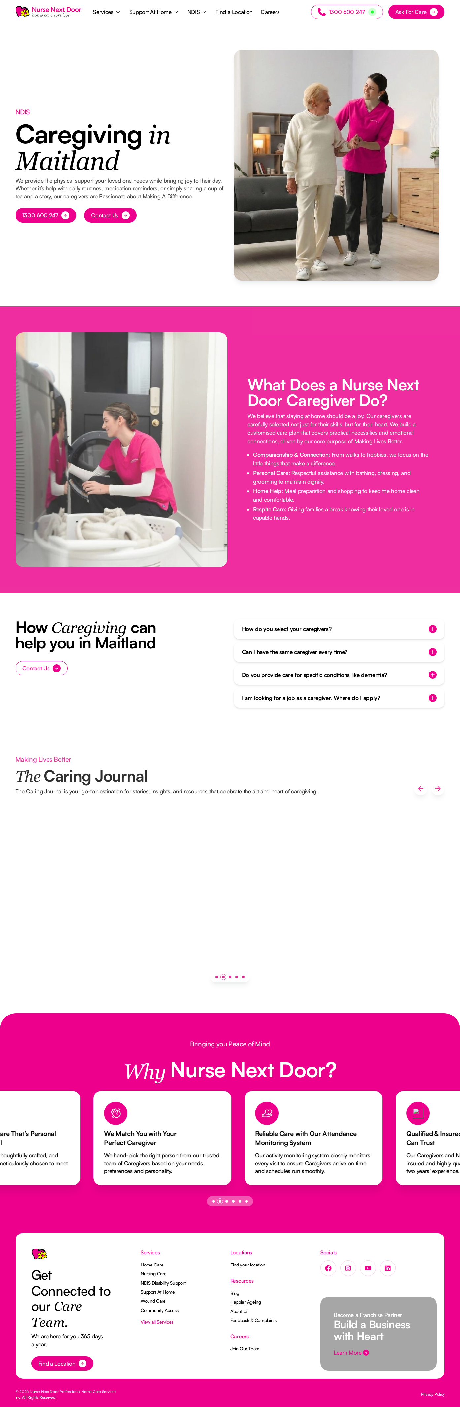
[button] (107, 12)
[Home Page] (49, 12)
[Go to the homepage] (39, 1257)
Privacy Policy (433, 1394)
